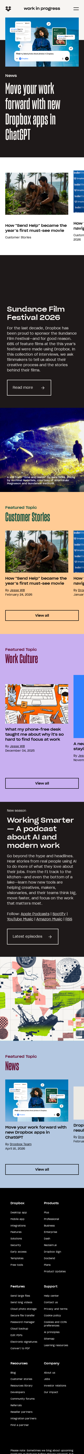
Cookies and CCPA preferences (55, 1324)
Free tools (16, 1264)
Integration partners (23, 1418)
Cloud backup (19, 1328)
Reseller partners (21, 1411)
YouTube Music (20, 919)
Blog (13, 1372)
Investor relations (55, 1385)
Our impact (51, 1392)
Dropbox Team (21, 1144)
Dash (47, 1238)
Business (49, 1225)
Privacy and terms (55, 1308)
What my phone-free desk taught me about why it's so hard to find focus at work (34, 734)
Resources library (21, 1385)
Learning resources (56, 1345)
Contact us (51, 1302)
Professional (51, 1219)
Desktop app (18, 1212)
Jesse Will (17, 590)
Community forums (22, 1398)
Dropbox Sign (52, 1251)
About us (49, 1372)
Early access (18, 1251)
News (11, 75)
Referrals (16, 1405)
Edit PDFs (16, 1335)
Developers (17, 1392)
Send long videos (21, 1302)
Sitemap (49, 1338)
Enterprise (50, 1232)
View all (42, 615)
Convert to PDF (20, 1348)
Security (15, 1245)
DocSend (49, 1258)
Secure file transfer (22, 1315)
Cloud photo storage (23, 1308)
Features (15, 1232)
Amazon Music (49, 919)
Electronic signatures (23, 1341)
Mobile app (17, 1219)
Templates (16, 1258)
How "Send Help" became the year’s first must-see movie (36, 228)
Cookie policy (52, 1315)
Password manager (22, 1322)
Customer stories (21, 1379)
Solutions (16, 1238)
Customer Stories (18, 237)
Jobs (47, 1379)
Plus (46, 1212)
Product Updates (55, 1271)
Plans (47, 1264)
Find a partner (19, 1425)
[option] (34, 206)
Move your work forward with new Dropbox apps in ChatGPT (32, 112)
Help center (51, 1295)
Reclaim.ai (50, 1245)
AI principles (52, 1332)
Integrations (18, 1225)
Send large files (20, 1295)
